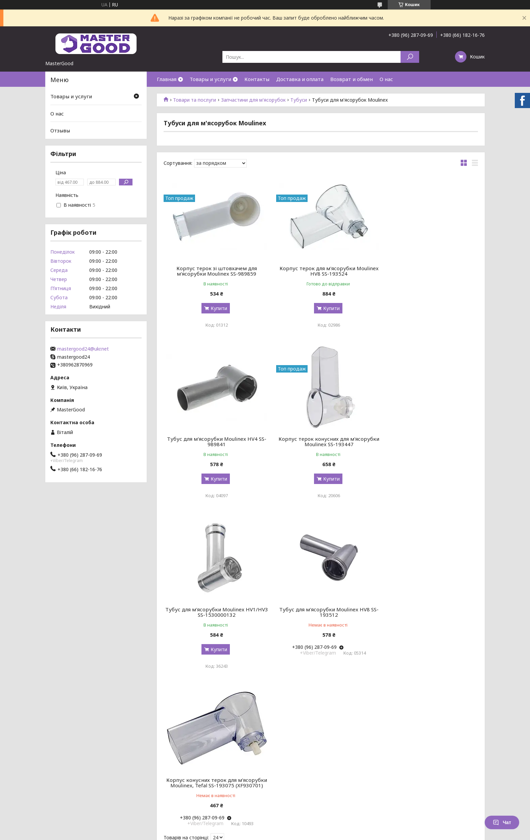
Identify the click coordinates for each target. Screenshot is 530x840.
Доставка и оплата (299, 79)
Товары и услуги (210, 79)
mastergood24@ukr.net (83, 349)
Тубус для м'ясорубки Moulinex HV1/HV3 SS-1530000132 (320, 441)
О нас (386, 79)
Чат (502, 822)
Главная (166, 79)
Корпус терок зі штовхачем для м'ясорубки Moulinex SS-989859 (214, 270)
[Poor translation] (24, 741)
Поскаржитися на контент (251, 702)
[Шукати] (410, 57)
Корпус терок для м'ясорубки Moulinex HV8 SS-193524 (320, 270)
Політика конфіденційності (307, 702)
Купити (216, 308)
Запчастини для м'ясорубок (253, 100)
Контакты (256, 79)
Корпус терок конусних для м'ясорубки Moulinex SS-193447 (214, 441)
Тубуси (298, 100)
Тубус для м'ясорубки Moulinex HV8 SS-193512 (427, 441)
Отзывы (60, 130)
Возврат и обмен (351, 79)
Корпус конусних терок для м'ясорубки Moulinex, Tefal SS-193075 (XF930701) (214, 615)
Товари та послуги (194, 100)
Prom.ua (297, 696)
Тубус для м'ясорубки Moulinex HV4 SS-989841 (427, 270)
